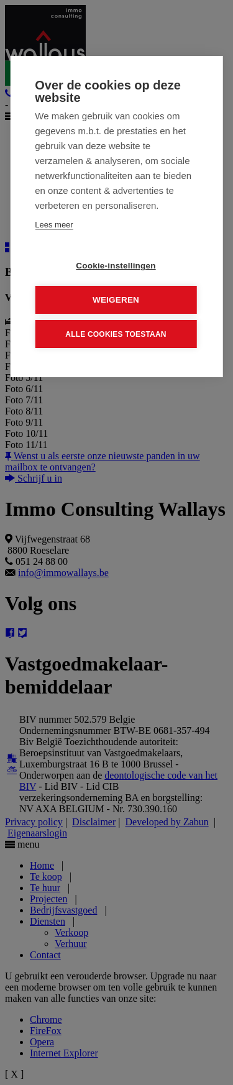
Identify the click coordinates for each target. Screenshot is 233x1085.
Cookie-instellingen (115, 265)
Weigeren (116, 299)
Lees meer (54, 224)
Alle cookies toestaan (115, 333)
